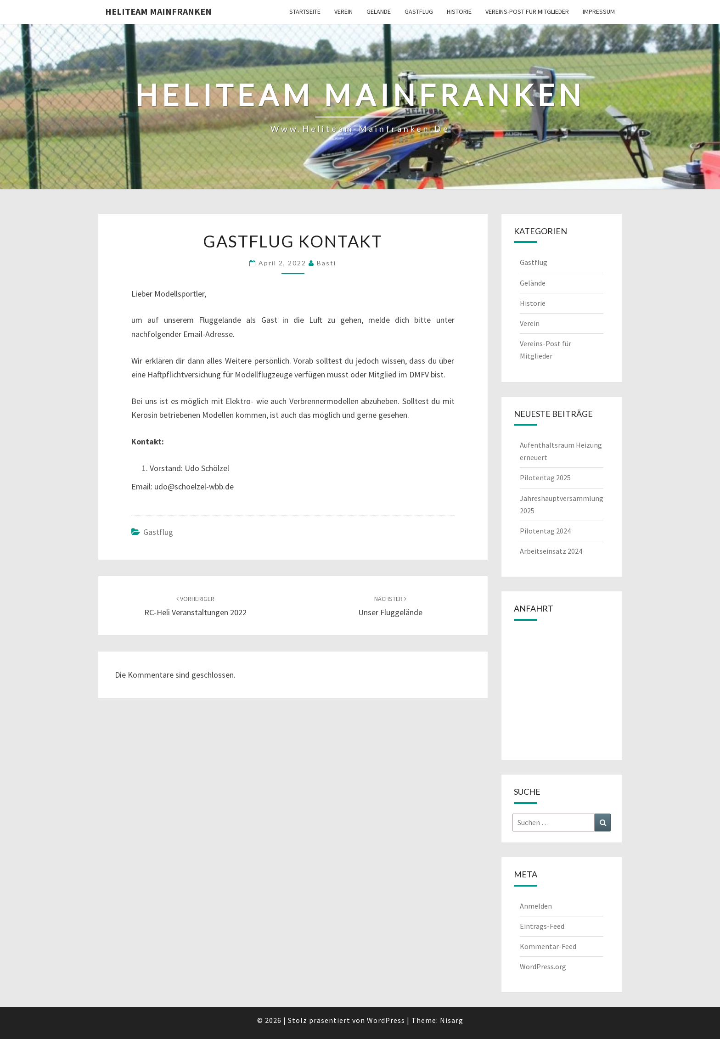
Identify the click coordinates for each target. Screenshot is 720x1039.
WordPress (386, 1020)
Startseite (305, 11)
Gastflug (419, 11)
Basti (326, 263)
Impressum (599, 11)
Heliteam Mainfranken (158, 11)
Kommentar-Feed (548, 946)
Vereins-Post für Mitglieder (527, 11)
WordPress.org (543, 966)
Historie (459, 11)
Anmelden (536, 905)
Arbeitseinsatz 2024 (551, 551)
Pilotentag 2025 (545, 477)
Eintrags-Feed (542, 926)
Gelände (378, 11)
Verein (343, 11)
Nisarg (451, 1020)
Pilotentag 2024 (545, 530)
